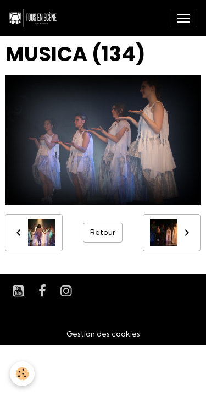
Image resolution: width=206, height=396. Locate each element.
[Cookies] (22, 373)
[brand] (35, 18)
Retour (102, 232)
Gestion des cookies (103, 334)
